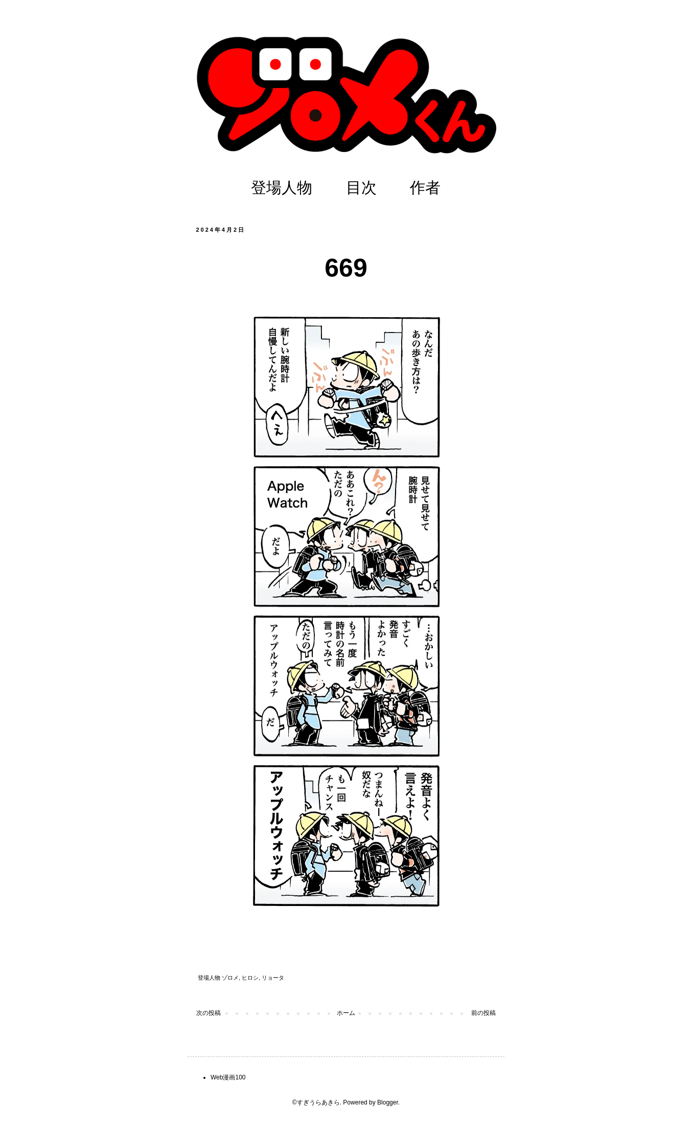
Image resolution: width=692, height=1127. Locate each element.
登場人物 (281, 187)
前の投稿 (483, 1012)
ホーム (346, 1012)
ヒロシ (250, 978)
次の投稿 (208, 1012)
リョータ (273, 978)
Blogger (387, 1102)
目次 (361, 187)
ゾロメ (230, 978)
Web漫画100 (228, 1077)
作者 (425, 187)
